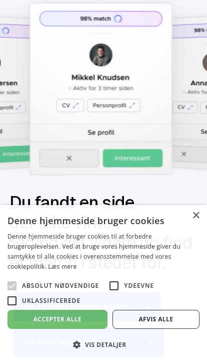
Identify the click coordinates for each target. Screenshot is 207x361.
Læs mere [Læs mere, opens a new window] (62, 266)
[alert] (103, 283)
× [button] (196, 216)
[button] (104, 344)
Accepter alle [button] (58, 319)
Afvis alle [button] (155, 319)
